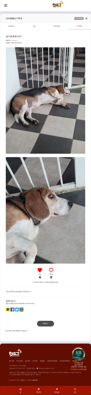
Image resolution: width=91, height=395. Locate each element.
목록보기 (45, 323)
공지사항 (11, 361)
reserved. (35, 380)
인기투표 (79, 26)
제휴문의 (42, 361)
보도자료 (35, 361)
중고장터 (27, 361)
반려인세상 (56, 26)
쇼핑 (34, 26)
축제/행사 (11, 26)
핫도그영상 (19, 361)
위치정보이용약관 (65, 361)
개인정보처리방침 (52, 361)
